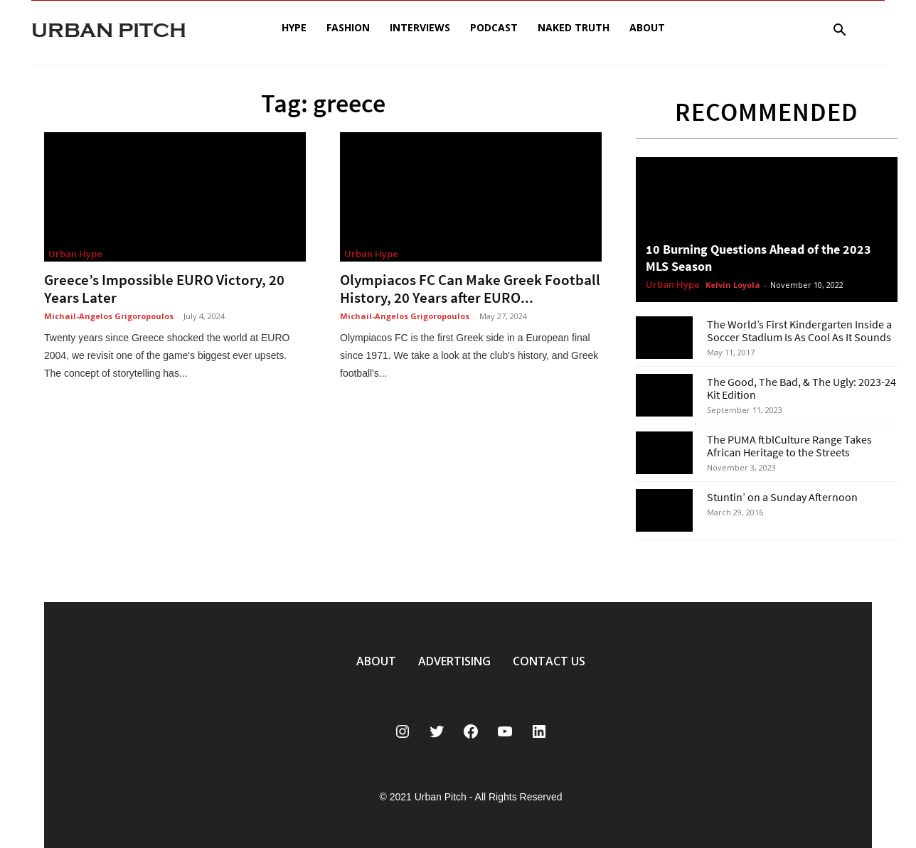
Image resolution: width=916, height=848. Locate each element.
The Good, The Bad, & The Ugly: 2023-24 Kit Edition (801, 388)
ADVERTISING (454, 661)
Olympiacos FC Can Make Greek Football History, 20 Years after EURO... (470, 288)
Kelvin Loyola (732, 284)
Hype (294, 27)
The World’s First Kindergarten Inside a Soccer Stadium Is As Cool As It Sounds (799, 330)
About (647, 27)
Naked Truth (573, 27)
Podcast (494, 27)
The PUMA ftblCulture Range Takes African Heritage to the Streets (789, 445)
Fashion (348, 27)
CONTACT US (549, 661)
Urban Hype (75, 253)
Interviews (420, 27)
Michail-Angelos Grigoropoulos (109, 316)
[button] (839, 31)
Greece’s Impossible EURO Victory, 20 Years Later (164, 288)
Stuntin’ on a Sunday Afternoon (782, 497)
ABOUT (376, 661)
